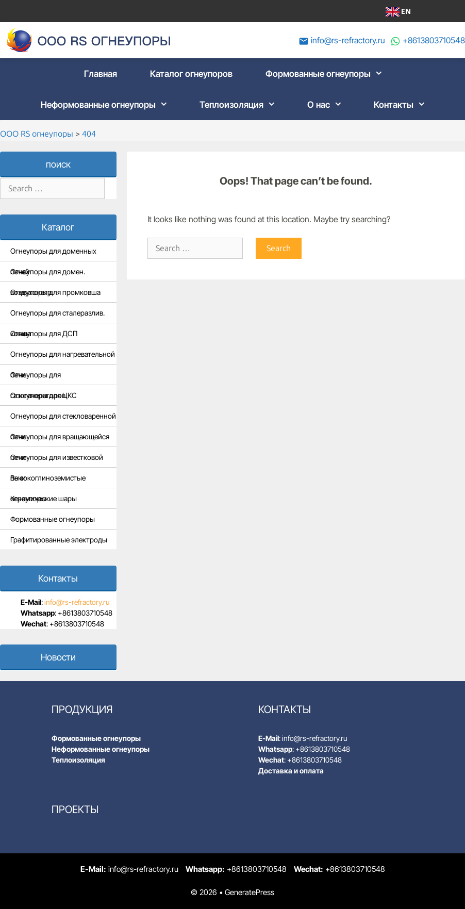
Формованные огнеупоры (327, 73)
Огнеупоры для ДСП (43, 333)
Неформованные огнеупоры (107, 104)
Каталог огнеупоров (191, 74)
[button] (380, 73)
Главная (100, 74)
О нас (327, 104)
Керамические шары (43, 498)
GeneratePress (249, 892)
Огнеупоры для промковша (55, 292)
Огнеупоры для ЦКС (43, 395)
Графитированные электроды (58, 539)
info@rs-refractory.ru (348, 40)
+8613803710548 (434, 40)
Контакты (403, 104)
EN (398, 11)
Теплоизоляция (241, 104)
